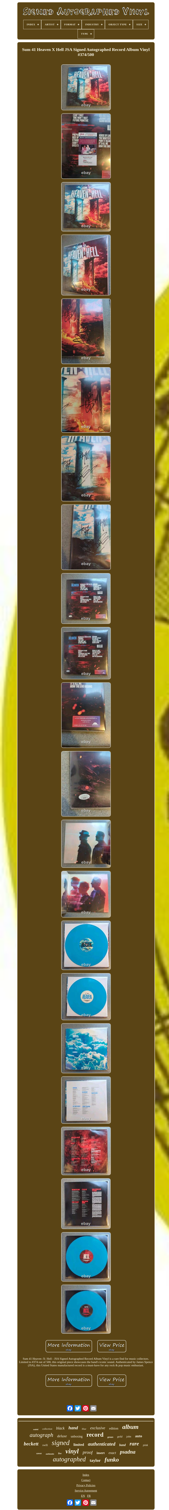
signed (61, 1443)
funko (112, 1459)
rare (134, 1444)
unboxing (76, 1436)
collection (47, 1428)
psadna (128, 1452)
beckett (31, 1444)
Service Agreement (86, 1490)
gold (120, 1436)
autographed (69, 1459)
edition (113, 1428)
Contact (85, 1480)
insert (101, 1453)
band (122, 1445)
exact (112, 1453)
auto (138, 1436)
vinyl (72, 1451)
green (110, 1437)
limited (78, 1445)
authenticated (101, 1444)
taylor (95, 1460)
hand (73, 1427)
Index (85, 1474)
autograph (41, 1435)
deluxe (62, 1436)
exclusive (97, 1428)
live (60, 1453)
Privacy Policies (85, 1485)
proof (88, 1452)
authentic (50, 1454)
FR (89, 1495)
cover (39, 1453)
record (95, 1434)
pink (145, 1445)
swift (45, 1445)
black (60, 1428)
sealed (35, 1429)
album (130, 1426)
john (128, 1436)
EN (83, 1495)
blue (84, 1428)
